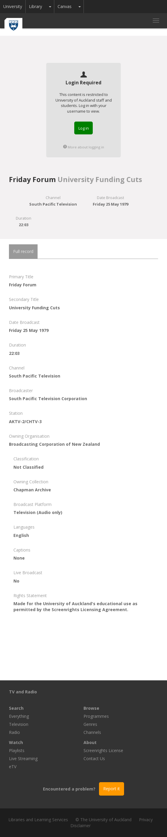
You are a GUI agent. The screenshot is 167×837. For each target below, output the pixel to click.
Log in (83, 128)
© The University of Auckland (103, 819)
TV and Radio (23, 692)
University (12, 6)
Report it (111, 788)
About (90, 742)
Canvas (65, 6)
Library (35, 6)
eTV (12, 766)
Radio (14, 732)
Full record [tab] (23, 251)
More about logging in (83, 147)
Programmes (96, 716)
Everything (19, 716)
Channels (92, 732)
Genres (90, 724)
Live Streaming (23, 758)
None (19, 558)
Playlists (16, 750)
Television (18, 724)
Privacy (146, 819)
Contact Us (94, 758)
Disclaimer (80, 825)
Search (16, 708)
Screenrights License (103, 750)
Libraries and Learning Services (38, 819)
